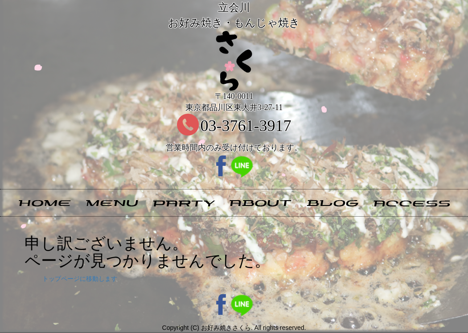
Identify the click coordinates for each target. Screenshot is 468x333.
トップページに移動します (79, 278)
